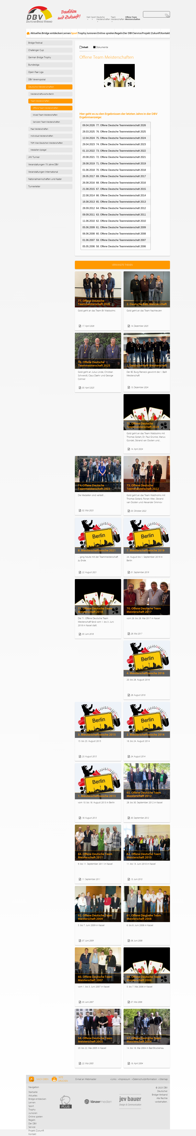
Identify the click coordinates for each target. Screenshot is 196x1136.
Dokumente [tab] (100, 47)
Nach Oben (38, 1079)
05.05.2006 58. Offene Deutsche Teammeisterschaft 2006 (114, 246)
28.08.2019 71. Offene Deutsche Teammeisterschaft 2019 (114, 163)
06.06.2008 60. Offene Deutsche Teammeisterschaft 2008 (114, 233)
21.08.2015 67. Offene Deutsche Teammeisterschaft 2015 (114, 189)
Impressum (124, 1079)
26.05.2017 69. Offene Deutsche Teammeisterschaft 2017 (114, 176)
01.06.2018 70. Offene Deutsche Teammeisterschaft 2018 (114, 170)
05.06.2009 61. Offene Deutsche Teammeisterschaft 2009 (114, 227)
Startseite (33, 1092)
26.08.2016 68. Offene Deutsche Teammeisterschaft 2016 (114, 182)
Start (88, 17)
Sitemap (164, 1079)
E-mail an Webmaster (85, 1079)
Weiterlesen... (111, 326)
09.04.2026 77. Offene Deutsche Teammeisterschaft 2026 (114, 125)
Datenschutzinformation (145, 1079)
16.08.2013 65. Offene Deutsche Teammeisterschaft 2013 (114, 201)
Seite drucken (60, 1079)
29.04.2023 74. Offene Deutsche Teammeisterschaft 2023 (114, 144)
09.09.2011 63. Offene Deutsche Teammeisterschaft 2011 (114, 214)
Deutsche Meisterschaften (103, 18)
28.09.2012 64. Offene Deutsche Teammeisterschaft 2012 (114, 208)
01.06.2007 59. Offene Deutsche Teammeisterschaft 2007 (114, 240)
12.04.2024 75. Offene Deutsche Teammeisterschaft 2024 (114, 138)
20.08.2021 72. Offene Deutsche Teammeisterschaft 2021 (114, 157)
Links (113, 1079)
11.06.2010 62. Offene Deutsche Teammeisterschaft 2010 (114, 221)
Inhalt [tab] (83, 47)
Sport (93, 17)
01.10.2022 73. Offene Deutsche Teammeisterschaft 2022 (114, 150)
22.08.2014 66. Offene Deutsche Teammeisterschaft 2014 (114, 195)
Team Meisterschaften (117, 18)
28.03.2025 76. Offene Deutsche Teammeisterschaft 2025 (114, 131)
